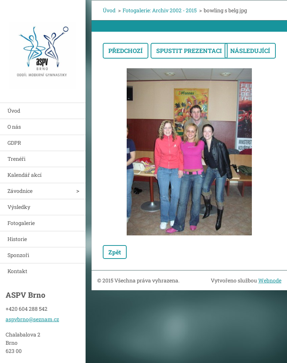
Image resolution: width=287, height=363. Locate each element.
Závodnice (20, 190)
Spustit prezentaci (189, 50)
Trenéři (16, 158)
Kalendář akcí (24, 174)
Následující (250, 50)
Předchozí (125, 50)
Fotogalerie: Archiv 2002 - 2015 (160, 10)
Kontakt (17, 271)
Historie (17, 238)
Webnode (269, 280)
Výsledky (18, 206)
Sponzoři (18, 255)
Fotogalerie (21, 222)
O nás (14, 126)
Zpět (114, 252)
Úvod (13, 110)
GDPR (14, 142)
